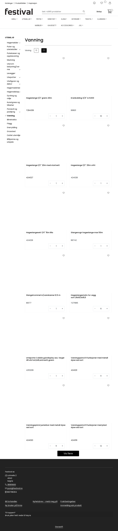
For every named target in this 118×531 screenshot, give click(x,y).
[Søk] (62, 11)
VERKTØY (51, 19)
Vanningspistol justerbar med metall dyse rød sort (45, 426)
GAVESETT (52, 25)
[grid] (44, 50)
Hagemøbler (12, 42)
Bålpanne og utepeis (12, 140)
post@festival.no (15, 488)
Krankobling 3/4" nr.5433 (82, 98)
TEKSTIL (88, 19)
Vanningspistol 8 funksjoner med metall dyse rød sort (89, 359)
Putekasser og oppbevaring (13, 54)
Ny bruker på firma (13, 505)
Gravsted (11, 131)
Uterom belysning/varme (13, 67)
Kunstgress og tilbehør (13, 103)
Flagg (9, 123)
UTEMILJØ (26, 19)
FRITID (38, 19)
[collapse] (20, 42)
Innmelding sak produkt (71, 505)
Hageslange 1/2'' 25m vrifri (83, 165)
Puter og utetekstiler (12, 48)
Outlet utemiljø (13, 135)
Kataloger (9, 3)
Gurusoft (59, 526)
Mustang (11, 60)
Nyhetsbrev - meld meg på (45, 501)
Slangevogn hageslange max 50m (87, 232)
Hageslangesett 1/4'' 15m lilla (39, 232)
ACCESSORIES (67, 25)
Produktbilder (20, 3)
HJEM (63, 19)
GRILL (13, 19)
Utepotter (11, 77)
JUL (80, 25)
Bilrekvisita (11, 119)
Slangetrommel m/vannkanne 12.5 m (43, 295)
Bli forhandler (11, 501)
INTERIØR (75, 19)
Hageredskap (13, 91)
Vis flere (68, 453)
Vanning (11, 115)
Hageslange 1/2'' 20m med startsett (43, 165)
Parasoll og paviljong (12, 110)
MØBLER (38, 25)
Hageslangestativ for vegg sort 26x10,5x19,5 (83, 296)
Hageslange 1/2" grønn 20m (39, 98)
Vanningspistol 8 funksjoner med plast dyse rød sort (89, 426)
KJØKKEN (101, 19)
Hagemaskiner (13, 88)
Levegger (11, 73)
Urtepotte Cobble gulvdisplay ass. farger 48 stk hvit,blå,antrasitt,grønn (45, 359)
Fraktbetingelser (68, 501)
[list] (36, 50)
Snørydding (12, 127)
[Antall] (56, 116)
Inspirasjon (33, 3)
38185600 (11, 484)
